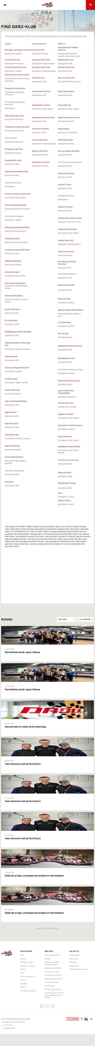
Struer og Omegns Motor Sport (17, 368)
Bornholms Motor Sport (41, 60)
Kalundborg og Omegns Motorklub (67, 263)
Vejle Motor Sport (11, 424)
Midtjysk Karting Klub (13, 261)
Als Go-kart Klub (38, 50)
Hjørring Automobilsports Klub (16, 172)
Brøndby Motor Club (65, 60)
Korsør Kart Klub (64, 299)
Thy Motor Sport (11, 379)
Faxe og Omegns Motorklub (68, 151)
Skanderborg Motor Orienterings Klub (17, 344)
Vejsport (23, 959)
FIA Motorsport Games (53, 990)
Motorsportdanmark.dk (53, 979)
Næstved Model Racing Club (69, 381)
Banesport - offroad (27, 966)
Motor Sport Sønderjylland (15, 283)
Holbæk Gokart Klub (65, 241)
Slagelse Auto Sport (65, 414)
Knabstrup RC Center (66, 285)
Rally (22, 955)
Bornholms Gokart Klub (41, 67)
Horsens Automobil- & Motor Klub (18, 194)
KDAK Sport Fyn (38, 78)
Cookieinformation (51, 982)
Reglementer (74, 966)
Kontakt (48, 959)
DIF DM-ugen (49, 986)
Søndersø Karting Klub (40, 162)
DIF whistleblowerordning (78, 970)
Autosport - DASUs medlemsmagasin (52, 964)
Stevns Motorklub (65, 437)
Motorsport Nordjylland (14, 296)
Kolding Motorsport (12, 239)
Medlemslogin (74, 955)
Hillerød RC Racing (65, 207)
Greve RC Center (64, 185)
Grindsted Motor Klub (13, 160)
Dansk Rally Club (64, 105)
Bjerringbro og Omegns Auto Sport (18, 50)
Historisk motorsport (28, 991)
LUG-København (64, 322)
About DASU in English (53, 975)
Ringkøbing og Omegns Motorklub (18, 332)
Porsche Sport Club (65, 403)
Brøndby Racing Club (66, 67)
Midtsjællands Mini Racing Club (70, 346)
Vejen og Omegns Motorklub (16, 401)
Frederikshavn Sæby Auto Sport (17, 127)
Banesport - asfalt (26, 962)
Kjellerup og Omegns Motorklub (17, 228)
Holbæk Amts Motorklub (67, 229)
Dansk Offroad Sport (66, 92)
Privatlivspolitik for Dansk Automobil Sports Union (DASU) (54, 996)
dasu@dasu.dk (9, 1028)
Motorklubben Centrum (41, 105)
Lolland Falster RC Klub (41, 92)
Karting (23, 970)
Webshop (72, 962)
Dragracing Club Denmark (15, 88)
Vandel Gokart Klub (12, 390)
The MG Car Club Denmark (68, 460)
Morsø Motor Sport (12, 272)
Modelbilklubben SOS (66, 358)
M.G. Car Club (63, 334)
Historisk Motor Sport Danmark (70, 218)
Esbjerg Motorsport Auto (14, 116)
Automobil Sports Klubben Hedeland (68, 49)
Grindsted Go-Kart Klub (14, 149)
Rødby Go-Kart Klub (39, 151)
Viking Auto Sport (65, 473)
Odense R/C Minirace (40, 129)
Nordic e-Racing (64, 501)
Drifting (23, 987)
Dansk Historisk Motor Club (15, 67)
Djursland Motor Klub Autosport (17, 75)
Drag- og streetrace (27, 977)
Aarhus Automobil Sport (14, 457)
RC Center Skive (11, 321)
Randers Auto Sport (12, 309)
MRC (22, 973)
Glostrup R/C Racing (66, 174)
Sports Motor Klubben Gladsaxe (70, 425)
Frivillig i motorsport (52, 972)
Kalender (90, 5)
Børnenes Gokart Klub (66, 78)
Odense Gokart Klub (40, 140)
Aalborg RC (9, 482)
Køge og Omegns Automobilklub (70, 310)
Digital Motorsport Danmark (69, 118)
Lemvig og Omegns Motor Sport (17, 250)
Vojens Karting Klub (12, 446)
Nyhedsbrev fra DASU (53, 968)
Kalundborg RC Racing (66, 483)
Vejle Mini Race (11, 412)
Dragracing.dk (63, 129)
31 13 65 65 (8, 1025)
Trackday (23, 984)
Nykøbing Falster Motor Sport (43, 118)
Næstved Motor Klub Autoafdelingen (66, 392)
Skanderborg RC (11, 357)
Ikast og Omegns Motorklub (15, 205)
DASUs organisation (52, 955)
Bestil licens (73, 959)
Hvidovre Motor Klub (66, 252)
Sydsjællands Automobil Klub (69, 447)
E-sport (23, 980)
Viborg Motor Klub (12, 435)
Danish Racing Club (12, 60)
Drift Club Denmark (65, 140)
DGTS (60, 493)
